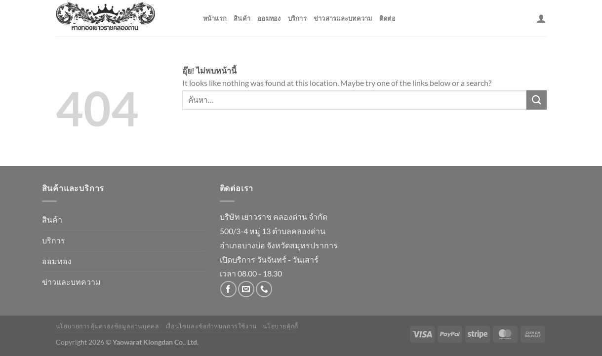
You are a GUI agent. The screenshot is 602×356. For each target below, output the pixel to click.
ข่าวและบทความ (71, 281)
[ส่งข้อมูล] (536, 100)
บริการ (297, 18)
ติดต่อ (387, 18)
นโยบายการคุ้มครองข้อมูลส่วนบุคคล (108, 326)
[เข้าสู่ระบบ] (541, 18)
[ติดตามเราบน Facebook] (228, 289)
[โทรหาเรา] (264, 289)
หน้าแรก (215, 18)
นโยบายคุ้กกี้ (280, 326)
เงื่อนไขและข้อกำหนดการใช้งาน (211, 326)
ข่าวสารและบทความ (343, 18)
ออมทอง (269, 18)
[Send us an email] (246, 289)
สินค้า (242, 18)
